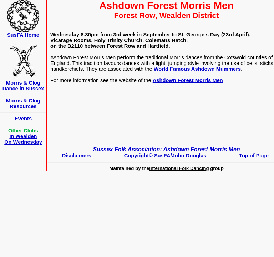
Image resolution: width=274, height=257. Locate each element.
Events (23, 118)
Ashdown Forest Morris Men (188, 80)
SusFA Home (23, 35)
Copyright (136, 155)
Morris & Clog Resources (23, 103)
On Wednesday (23, 142)
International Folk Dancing (179, 168)
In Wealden (23, 136)
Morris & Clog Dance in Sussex (23, 85)
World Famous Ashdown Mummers (197, 69)
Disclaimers (76, 155)
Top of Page (254, 155)
